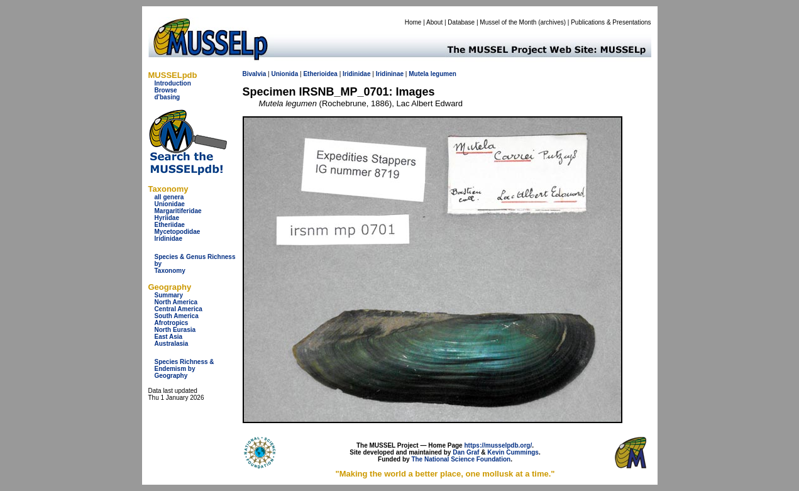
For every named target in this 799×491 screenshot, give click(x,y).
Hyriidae (167, 217)
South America (177, 315)
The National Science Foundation (460, 459)
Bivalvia (255, 73)
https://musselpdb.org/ (498, 445)
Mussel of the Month (508, 22)
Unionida (284, 73)
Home (413, 22)
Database (461, 22)
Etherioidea (320, 73)
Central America (178, 309)
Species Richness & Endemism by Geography (184, 368)
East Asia (169, 336)
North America (176, 302)
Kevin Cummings (513, 452)
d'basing (167, 97)
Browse (166, 90)
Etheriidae (170, 224)
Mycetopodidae (178, 231)
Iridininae (390, 73)
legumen (443, 73)
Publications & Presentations (611, 22)
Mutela (419, 73)
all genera (169, 197)
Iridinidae (168, 238)
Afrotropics (172, 322)
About (434, 22)
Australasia (172, 343)
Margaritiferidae (178, 210)
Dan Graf (466, 452)
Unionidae (170, 204)
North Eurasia (175, 329)
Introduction (173, 83)
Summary (169, 295)
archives (551, 22)
